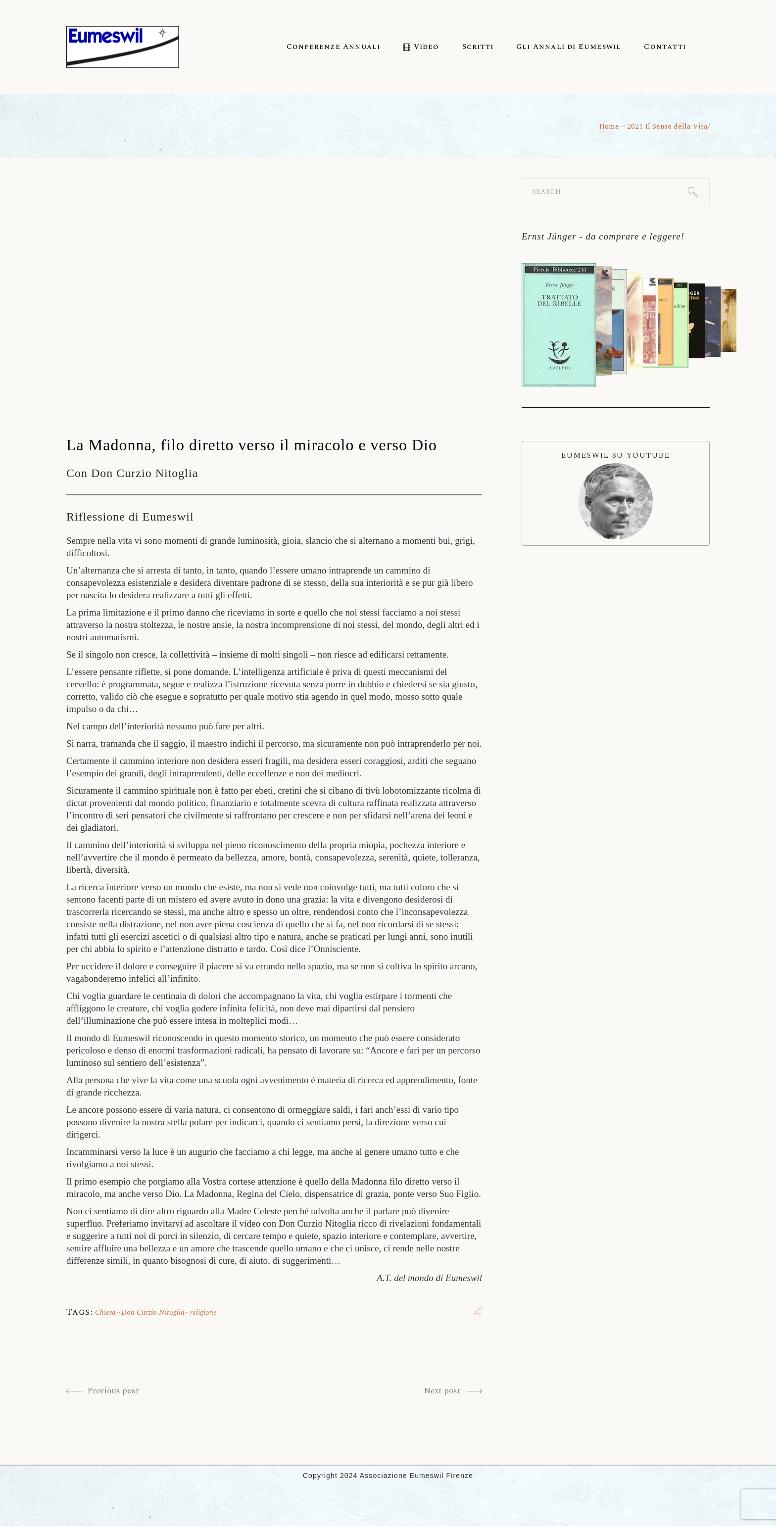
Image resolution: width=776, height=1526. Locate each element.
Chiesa (105, 1312)
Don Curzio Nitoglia (153, 1312)
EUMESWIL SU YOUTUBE (615, 494)
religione (203, 1312)
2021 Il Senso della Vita (667, 126)
